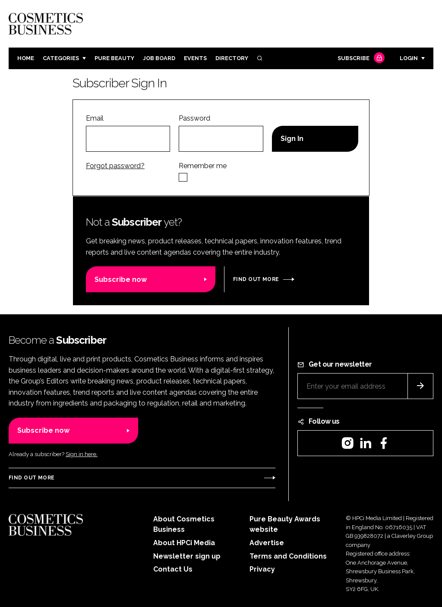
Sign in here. (82, 454)
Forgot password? (115, 166)
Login (409, 58)
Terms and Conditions (288, 556)
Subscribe (360, 58)
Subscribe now (121, 279)
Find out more (256, 279)
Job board (159, 58)
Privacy (262, 569)
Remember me (203, 166)
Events (195, 58)
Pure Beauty (114, 58)
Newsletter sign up (187, 556)
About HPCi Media (184, 543)
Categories (61, 58)
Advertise (266, 543)
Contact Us (173, 569)
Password (194, 118)
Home (25, 58)
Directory (231, 58)
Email (95, 118)
